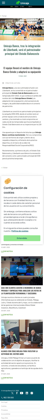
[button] (3, 16)
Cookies (3, 406)
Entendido (22, 238)
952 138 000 (7, 397)
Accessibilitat (5, 414)
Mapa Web (4, 418)
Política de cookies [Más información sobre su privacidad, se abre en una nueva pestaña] (19, 231)
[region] (22, 210)
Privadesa (4, 410)
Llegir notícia (7, 251)
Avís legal (4, 402)
